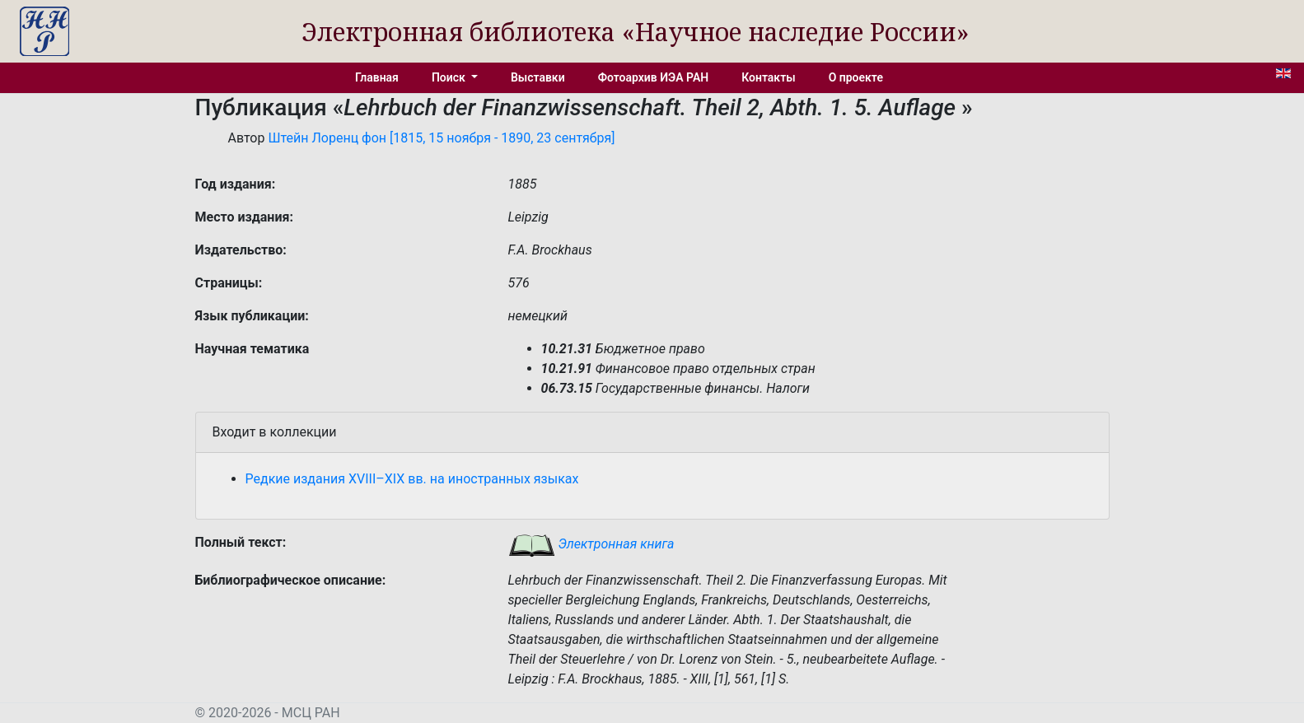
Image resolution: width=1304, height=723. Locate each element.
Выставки (538, 77)
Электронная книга (591, 544)
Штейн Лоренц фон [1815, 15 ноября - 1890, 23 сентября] (441, 138)
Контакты (768, 77)
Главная (377, 77)
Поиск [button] (450, 77)
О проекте (856, 77)
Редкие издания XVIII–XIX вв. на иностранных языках (412, 479)
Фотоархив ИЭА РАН (653, 77)
